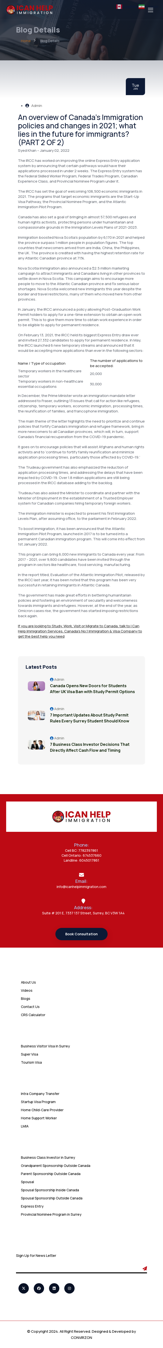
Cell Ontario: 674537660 (81, 855)
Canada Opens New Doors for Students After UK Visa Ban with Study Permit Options (92, 688)
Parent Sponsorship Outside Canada (51, 1173)
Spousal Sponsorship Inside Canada (50, 1190)
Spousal (27, 1181)
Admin (33, 105)
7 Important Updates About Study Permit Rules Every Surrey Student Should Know (89, 718)
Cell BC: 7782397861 (81, 850)
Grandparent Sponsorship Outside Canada (55, 1165)
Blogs (25, 998)
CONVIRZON (81, 1337)
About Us (28, 982)
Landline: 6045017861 (81, 860)
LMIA (25, 1126)
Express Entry (32, 1206)
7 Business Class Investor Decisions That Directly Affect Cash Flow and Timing (90, 747)
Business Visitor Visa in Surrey (45, 1046)
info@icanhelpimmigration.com (81, 886)
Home (26, 40)
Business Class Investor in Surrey (48, 1157)
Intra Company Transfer (40, 1093)
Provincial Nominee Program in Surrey (51, 1214)
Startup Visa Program (38, 1101)
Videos (27, 990)
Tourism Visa (31, 1062)
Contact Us (30, 1006)
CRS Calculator (33, 1014)
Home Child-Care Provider (42, 1110)
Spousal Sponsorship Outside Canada (51, 1198)
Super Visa (29, 1054)
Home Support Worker (39, 1118)
